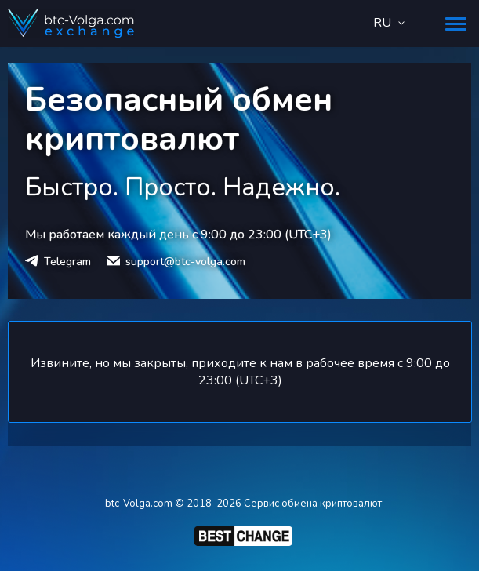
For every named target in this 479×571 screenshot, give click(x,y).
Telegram (67, 261)
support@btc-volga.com (185, 261)
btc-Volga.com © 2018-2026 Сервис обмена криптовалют (243, 503)
